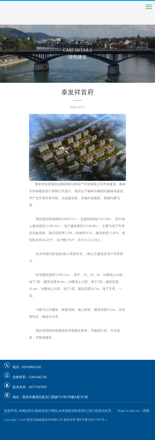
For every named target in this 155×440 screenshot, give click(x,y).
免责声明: (11, 411)
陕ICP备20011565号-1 (92, 419)
